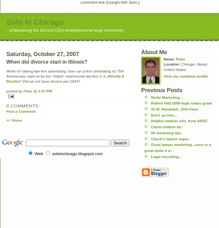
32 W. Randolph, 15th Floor (174, 109)
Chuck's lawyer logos (170, 139)
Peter (180, 59)
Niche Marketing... (167, 97)
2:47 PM (45, 91)
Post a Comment (20, 111)
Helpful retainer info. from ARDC (179, 121)
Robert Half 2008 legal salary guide (181, 103)
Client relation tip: (166, 127)
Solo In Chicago (35, 22)
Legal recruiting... (166, 157)
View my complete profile (186, 76)
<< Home (14, 120)
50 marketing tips (166, 133)
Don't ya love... (164, 115)
